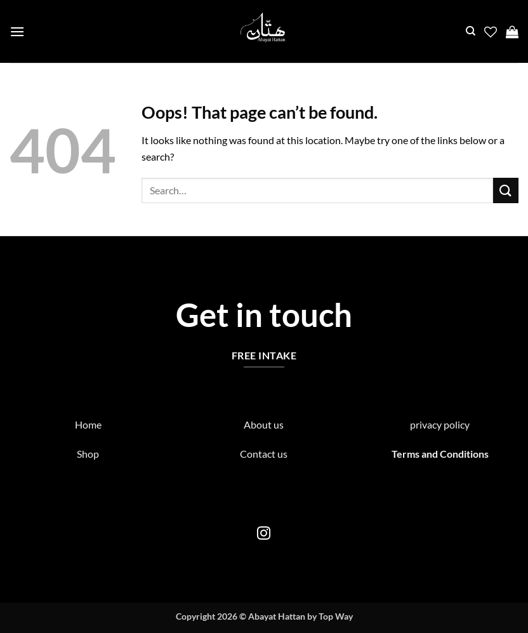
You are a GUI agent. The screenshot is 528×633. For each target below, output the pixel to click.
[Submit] (505, 190)
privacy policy (440, 424)
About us (264, 424)
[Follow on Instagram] (263, 534)
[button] (17, 31)
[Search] (470, 31)
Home (88, 424)
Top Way (336, 616)
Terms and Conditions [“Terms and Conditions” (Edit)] (440, 454)
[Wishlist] (490, 32)
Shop (88, 454)
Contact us (263, 454)
